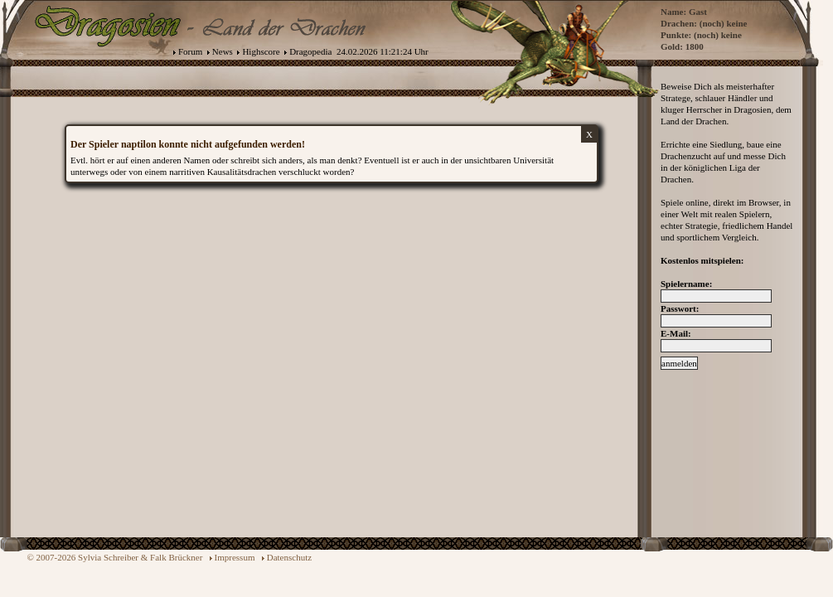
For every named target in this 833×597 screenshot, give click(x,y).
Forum (190, 51)
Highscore (260, 51)
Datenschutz (289, 557)
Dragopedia (310, 51)
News (222, 51)
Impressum (235, 557)
